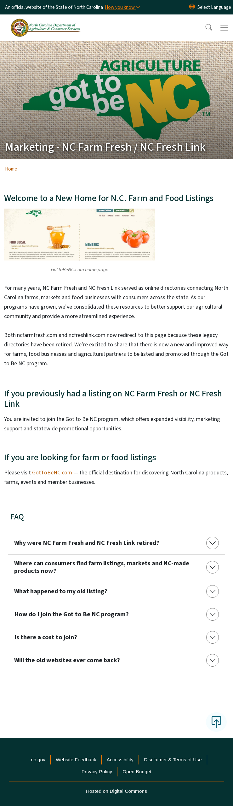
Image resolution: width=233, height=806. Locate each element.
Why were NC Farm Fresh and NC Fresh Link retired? (86, 543)
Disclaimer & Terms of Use (173, 759)
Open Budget (136, 771)
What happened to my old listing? (60, 591)
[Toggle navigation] (224, 27)
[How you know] (122, 7)
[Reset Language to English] (192, 7)
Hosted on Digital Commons (116, 791)
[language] (214, 7)
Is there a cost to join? (45, 637)
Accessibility (120, 759)
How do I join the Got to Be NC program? (71, 614)
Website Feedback (76, 759)
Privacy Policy (97, 771)
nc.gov (38, 759)
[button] (204, 27)
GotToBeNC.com (52, 473)
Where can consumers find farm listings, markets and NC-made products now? (101, 567)
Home (11, 168)
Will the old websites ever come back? (67, 660)
